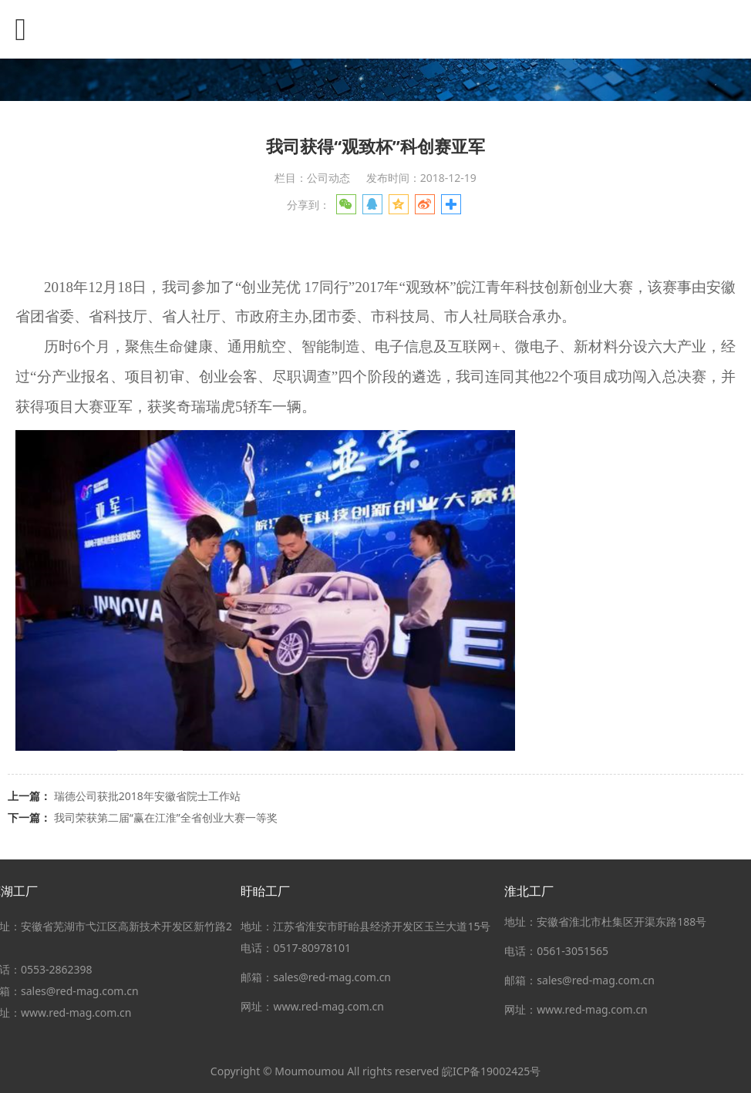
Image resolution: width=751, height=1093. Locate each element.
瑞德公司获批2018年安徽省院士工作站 (147, 796)
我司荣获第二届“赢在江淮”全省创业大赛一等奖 (166, 817)
